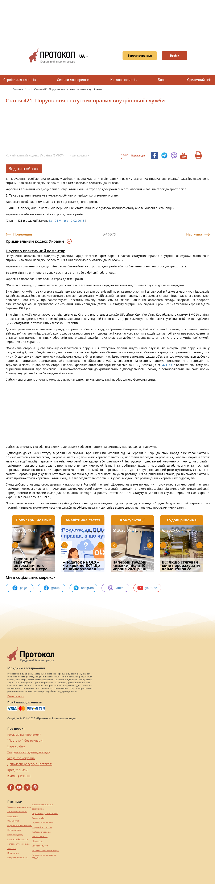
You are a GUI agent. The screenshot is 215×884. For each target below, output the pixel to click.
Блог (161, 80)
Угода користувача (21, 758)
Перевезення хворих (42, 822)
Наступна (194, 234)
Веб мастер (13, 820)
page (19, 588)
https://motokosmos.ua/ (19, 825)
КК (170, 365)
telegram (83, 588)
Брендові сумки (40, 845)
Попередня (22, 234)
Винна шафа (38, 818)
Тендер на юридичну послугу (28, 752)
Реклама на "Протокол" (24, 735)
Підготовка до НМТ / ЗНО (45, 813)
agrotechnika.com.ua (17, 839)
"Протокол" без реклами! (25, 740)
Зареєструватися (136, 55)
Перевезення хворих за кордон (44, 856)
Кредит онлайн (18, 770)
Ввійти (174, 55)
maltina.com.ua (39, 836)
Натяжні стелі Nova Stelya (45, 850)
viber (115, 588)
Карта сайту (16, 746)
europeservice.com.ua (18, 843)
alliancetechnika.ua (17, 811)
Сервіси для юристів (73, 80)
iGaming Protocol (19, 776)
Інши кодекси (79, 155)
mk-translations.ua (41, 832)
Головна (18, 89)
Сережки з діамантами (19, 807)
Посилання (13, 853)
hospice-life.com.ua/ (42, 827)
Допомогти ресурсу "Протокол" (29, 764)
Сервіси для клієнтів (19, 80)
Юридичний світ (199, 80)
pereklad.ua (38, 808)
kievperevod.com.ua (17, 857)
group (51, 588)
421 (165, 365)
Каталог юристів (123, 80)
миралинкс (12, 816)
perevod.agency (15, 834)
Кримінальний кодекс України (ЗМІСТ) (34, 155)
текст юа (11, 848)
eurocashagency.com (42, 804)
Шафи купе (37, 841)
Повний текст (15, 696)
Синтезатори (14, 830)
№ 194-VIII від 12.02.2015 (66, 221)
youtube (147, 588)
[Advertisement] (110, 21)
